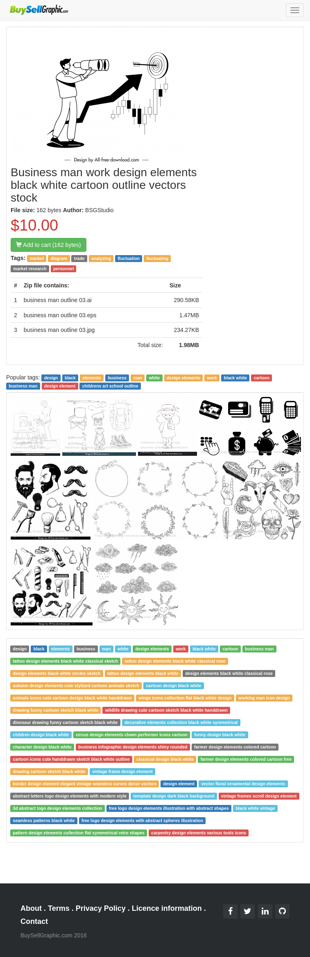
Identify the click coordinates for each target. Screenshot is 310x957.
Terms (59, 908)
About (31, 908)
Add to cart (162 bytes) (48, 245)
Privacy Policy (101, 908)
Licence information (167, 908)
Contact (34, 921)
